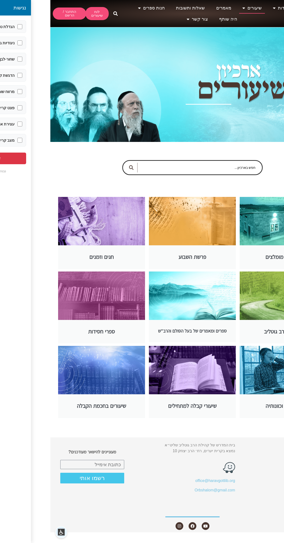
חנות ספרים (101, 8)
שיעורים (201, 8)
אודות (230, 8)
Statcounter (274, 540)
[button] (65, 14)
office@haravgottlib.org (165, 481)
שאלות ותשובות (140, 8)
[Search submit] (81, 167)
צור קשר (147, 19)
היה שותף (178, 19)
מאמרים (173, 8)
